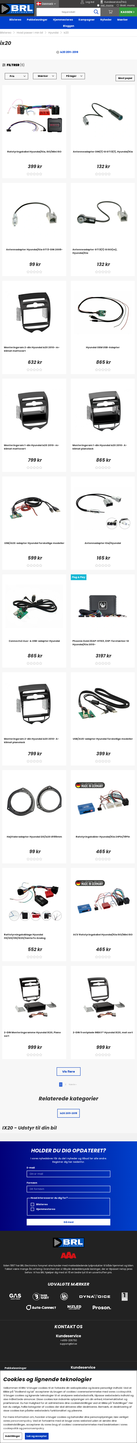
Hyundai (53, 33)
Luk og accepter (37, 1436)
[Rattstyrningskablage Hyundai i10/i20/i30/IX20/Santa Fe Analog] (34, 939)
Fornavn (32, 1182)
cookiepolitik (123, 1391)
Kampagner (87, 19)
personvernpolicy (21, 1420)
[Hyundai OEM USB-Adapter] (103, 352)
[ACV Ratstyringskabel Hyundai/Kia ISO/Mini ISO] (103, 939)
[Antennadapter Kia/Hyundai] (103, 548)
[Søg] (68, 12)
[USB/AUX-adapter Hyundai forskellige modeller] (34, 548)
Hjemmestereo (63, 19)
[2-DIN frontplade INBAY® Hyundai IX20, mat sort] (103, 1037)
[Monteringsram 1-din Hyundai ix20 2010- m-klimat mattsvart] (34, 450)
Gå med (68, 1222)
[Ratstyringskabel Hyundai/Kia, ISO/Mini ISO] (34, 156)
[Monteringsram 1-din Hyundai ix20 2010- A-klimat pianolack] (103, 450)
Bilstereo (15, 19)
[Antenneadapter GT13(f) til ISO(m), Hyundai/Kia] (103, 254)
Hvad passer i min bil (30, 33)
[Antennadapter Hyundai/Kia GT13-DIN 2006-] (34, 254)
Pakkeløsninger (37, 19)
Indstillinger (12, 1436)
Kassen (128, 12)
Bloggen (68, 26)
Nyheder (106, 19)
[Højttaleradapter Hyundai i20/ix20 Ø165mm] (34, 841)
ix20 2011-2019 (69, 52)
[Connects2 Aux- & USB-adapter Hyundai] (34, 645)
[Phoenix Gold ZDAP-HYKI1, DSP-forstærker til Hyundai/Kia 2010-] (103, 645)
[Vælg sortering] (125, 78)
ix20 (66, 33)
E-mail (31, 1167)
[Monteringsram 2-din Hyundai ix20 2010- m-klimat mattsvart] (34, 352)
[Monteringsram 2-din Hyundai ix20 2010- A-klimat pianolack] (34, 743)
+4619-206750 (68, 1340)
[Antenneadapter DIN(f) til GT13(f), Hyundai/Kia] (103, 156)
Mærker (122, 19)
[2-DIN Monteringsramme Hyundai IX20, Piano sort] (34, 1037)
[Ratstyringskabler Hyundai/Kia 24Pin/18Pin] (103, 841)
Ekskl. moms (127, 5)
